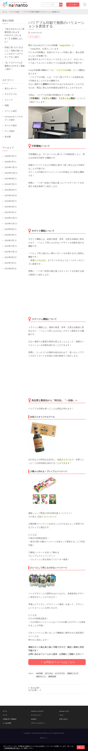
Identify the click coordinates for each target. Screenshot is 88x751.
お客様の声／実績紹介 (10, 719)
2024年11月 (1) (11, 167)
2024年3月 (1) (10, 201)
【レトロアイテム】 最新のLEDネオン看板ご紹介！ (15, 65)
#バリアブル (60, 673)
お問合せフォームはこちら (59, 661)
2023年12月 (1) (11, 218)
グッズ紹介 (10, 131)
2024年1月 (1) (10, 212)
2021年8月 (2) (10, 257)
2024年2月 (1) (10, 206)
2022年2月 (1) (10, 240)
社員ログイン (44, 738)
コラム (61, 715)
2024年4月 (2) (11, 195)
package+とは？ (64, 711)
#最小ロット (41, 676)
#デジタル (49, 673)
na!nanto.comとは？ (37, 711)
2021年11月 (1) (11, 246)
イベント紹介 (11, 111)
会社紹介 (34, 719)
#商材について (72, 673)
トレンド (9, 99)
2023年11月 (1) (11, 223)
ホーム (5, 711)
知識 (7, 105)
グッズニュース (36, 715)
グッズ (5, 715)
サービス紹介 (34, 37)
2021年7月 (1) (10, 263)
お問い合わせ (63, 719)
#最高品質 (52, 676)
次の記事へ (33, 690)
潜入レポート (11, 88)
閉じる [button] (80, 747)
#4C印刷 (39, 673)
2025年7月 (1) (10, 156)
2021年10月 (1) (11, 251)
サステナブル (11, 94)
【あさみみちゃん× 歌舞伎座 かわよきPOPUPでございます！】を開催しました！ (15, 35)
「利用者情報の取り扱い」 (12, 748)
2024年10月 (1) (11, 173)
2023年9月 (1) (10, 229)
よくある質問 (7, 723)
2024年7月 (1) (10, 184)
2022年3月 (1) (10, 234)
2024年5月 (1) (10, 189)
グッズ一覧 (72, 4)
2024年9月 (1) (10, 178)
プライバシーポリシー (38, 723)
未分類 (8, 136)
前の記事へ (36, 688)
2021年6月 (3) (10, 268)
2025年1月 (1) (10, 161)
